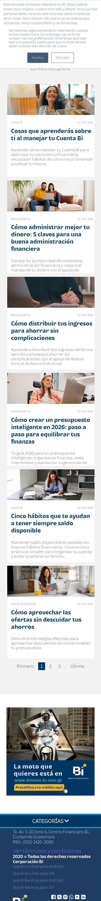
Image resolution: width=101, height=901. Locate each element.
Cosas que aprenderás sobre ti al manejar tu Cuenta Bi (51, 134)
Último (77, 666)
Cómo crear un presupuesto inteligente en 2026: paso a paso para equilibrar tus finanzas (50, 430)
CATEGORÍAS (50, 821)
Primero (25, 666)
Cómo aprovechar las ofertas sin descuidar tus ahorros (46, 619)
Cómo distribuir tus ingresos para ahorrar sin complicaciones (51, 330)
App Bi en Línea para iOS (34, 873)
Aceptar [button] (38, 58)
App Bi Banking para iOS (33, 887)
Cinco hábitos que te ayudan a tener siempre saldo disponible (50, 523)
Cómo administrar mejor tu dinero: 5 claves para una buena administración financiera (50, 237)
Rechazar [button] (63, 58)
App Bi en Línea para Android (38, 866)
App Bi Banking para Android (38, 880)
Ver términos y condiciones (47, 851)
